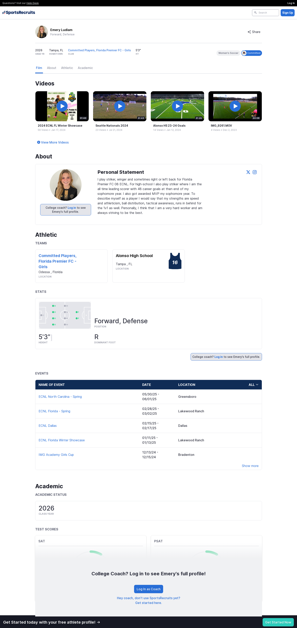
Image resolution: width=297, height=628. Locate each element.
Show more (250, 466)
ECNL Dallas (48, 426)
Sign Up (287, 12)
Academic (85, 68)
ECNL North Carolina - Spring (60, 397)
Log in (72, 207)
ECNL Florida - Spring (54, 411)
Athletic (67, 68)
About (51, 68)
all (254, 385)
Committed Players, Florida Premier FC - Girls (99, 50)
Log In (291, 3)
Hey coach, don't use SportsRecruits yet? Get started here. (148, 600)
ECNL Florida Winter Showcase (62, 440)
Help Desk (32, 3)
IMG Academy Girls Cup (56, 455)
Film (39, 68)
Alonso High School (134, 255)
